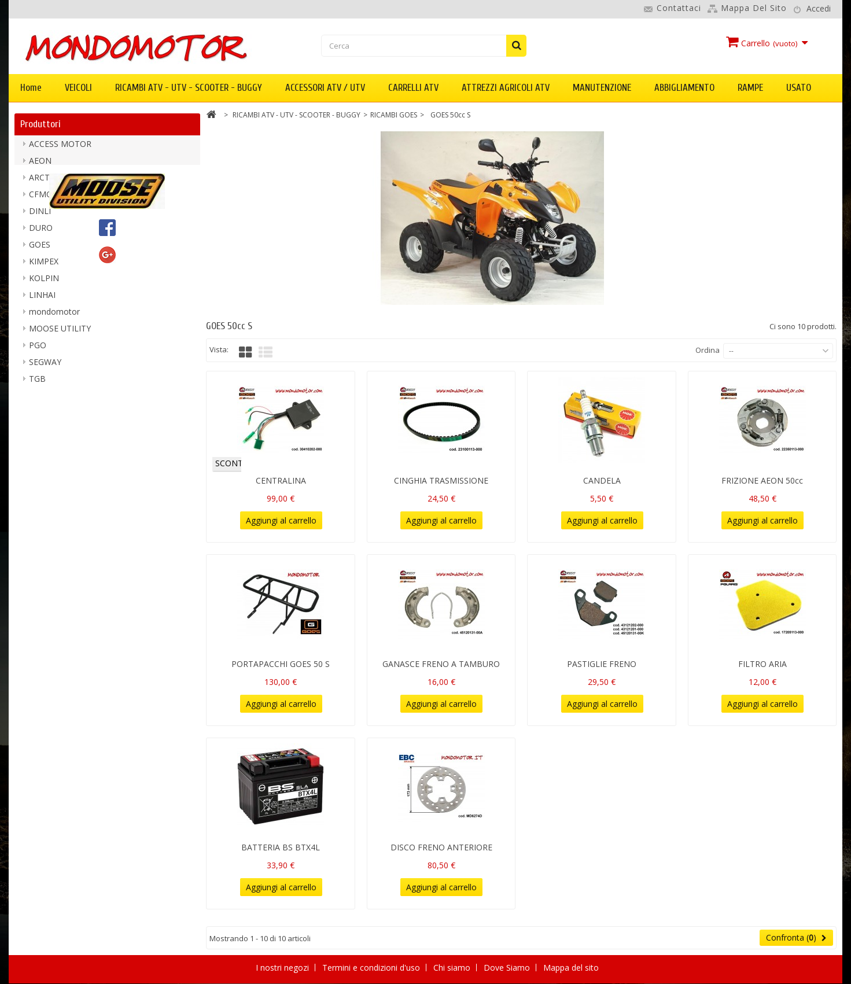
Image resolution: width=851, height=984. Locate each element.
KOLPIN (44, 283)
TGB (37, 383)
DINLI (40, 216)
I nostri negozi (283, 967)
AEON (40, 165)
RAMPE (750, 87)
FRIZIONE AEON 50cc (762, 480)
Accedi (818, 8)
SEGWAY (45, 367)
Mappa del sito (754, 7)
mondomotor (54, 316)
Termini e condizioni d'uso (372, 967)
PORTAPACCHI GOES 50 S (280, 663)
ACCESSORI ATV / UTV (325, 87)
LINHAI (42, 299)
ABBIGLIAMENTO (684, 87)
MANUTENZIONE (602, 87)
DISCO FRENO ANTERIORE (441, 847)
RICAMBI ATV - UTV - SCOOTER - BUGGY (188, 87)
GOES (39, 249)
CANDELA (602, 480)
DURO (41, 232)
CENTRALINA (281, 480)
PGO (37, 350)
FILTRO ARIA (762, 663)
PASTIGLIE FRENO (601, 663)
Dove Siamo (508, 967)
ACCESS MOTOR (60, 148)
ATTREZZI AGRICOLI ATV (506, 87)
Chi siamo (453, 967)
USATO (798, 87)
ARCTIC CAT (52, 182)
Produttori (40, 124)
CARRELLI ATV (413, 87)
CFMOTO (46, 199)
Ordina (707, 350)
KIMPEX (43, 266)
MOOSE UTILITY (60, 333)
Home (31, 87)
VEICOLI (78, 87)
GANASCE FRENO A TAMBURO (441, 663)
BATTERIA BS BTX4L (280, 847)
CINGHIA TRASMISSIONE (441, 480)
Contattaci (679, 7)
